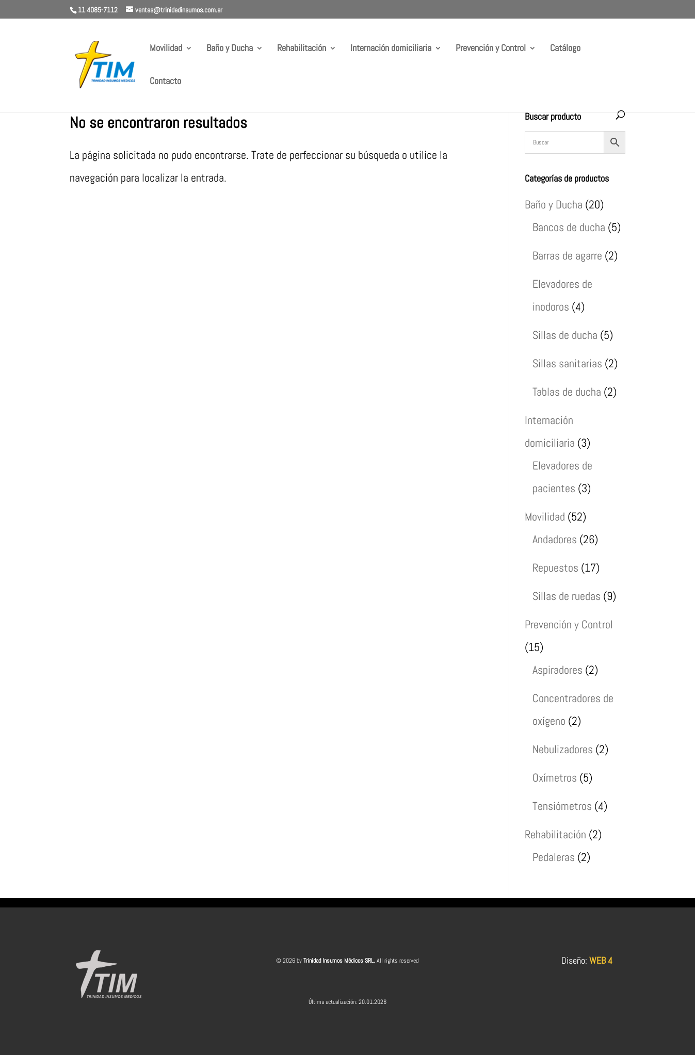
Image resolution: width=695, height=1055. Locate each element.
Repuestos (555, 567)
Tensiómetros (562, 806)
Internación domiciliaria (390, 49)
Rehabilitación (301, 49)
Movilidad (166, 49)
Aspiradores (557, 669)
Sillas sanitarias (567, 363)
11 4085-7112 (98, 9)
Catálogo (565, 49)
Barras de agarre (567, 255)
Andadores (554, 539)
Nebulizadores (562, 749)
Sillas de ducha (564, 335)
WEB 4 (600, 960)
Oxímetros (554, 777)
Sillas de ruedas (566, 596)
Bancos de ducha (568, 227)
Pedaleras (553, 857)
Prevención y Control (491, 49)
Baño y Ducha (229, 49)
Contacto (165, 82)
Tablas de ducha (566, 391)
